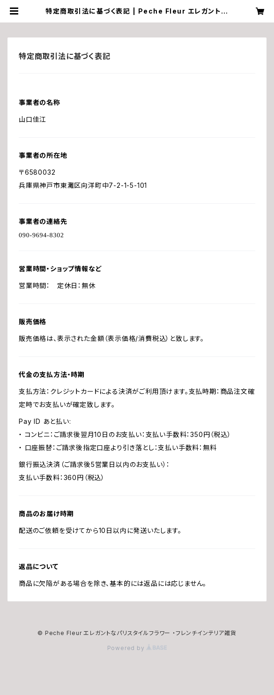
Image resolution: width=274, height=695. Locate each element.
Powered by (137, 647)
